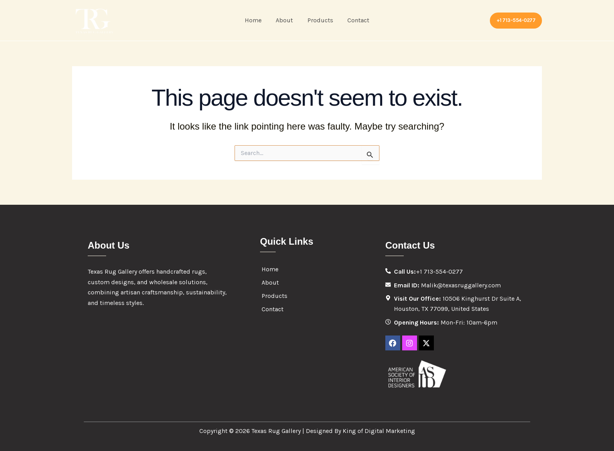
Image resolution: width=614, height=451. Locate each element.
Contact (356, 20)
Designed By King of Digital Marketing (360, 431)
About (285, 20)
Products (319, 20)
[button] (516, 21)
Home (255, 20)
